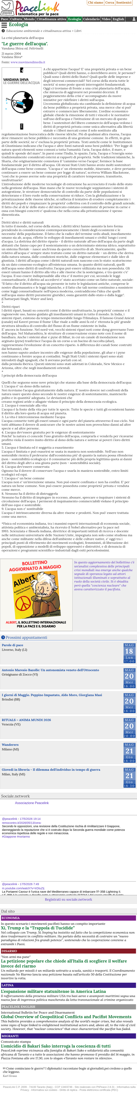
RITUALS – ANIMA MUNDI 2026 (26, 720)
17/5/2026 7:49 (29, 884)
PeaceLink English (18, 1007)
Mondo (29, 19)
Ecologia (74, 19)
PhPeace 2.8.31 (105, 1086)
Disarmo (9, 951)
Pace (4, 19)
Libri (77, 31)
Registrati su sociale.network (68, 899)
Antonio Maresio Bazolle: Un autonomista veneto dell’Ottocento (50, 670)
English (118, 19)
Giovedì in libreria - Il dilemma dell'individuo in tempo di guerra (51, 770)
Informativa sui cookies (44, 1089)
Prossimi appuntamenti (26, 637)
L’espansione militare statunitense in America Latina (53, 991)
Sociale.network (15, 796)
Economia (11, 918)
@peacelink (9, 818)
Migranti (10, 1036)
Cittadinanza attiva (51, 19)
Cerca (109, 2)
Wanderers (10, 745)
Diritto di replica (68, 1089)
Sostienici (123, 2)
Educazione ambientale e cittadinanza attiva (38, 31)
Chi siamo (95, 2)
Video (106, 19)
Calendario (91, 19)
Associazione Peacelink (32, 803)
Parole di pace (12, 645)
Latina (7, 985)
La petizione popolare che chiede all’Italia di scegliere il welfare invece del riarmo (64, 963)
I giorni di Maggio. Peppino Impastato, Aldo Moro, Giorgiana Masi (52, 695)
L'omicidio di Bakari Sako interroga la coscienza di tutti (56, 1046)
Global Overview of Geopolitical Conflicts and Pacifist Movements (66, 1016)
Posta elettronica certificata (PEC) (99, 1089)
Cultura (16, 19)
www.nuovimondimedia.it (28, 62)
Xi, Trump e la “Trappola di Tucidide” (38, 928)
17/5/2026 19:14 (30, 818)
